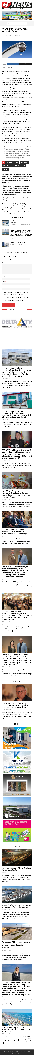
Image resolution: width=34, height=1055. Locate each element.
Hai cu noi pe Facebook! (17, 309)
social (5, 169)
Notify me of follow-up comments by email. (17, 297)
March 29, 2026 (7, 499)
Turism (17, 846)
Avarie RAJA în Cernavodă (18, 242)
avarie (17, 166)
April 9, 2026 (6, 378)
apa (16, 162)
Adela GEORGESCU (25, 224)
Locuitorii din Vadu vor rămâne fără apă (20, 221)
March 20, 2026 (7, 579)
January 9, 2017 (7, 35)
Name (4, 276)
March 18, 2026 (7, 950)
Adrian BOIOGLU (18, 35)
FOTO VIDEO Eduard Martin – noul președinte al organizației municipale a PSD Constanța (17, 532)
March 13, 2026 (7, 997)
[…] (14, 387)
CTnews (10, 186)
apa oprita (24, 162)
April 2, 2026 (6, 419)
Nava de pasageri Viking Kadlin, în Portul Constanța (17, 869)
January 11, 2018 (7, 239)
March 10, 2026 (7, 1034)
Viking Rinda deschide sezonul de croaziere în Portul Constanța (16, 906)
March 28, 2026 (7, 909)
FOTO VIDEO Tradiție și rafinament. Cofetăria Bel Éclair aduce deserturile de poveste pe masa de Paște (16, 494)
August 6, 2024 (15, 224)
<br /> (17, 338)
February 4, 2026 (7, 709)
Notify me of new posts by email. (13, 300)
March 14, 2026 (7, 667)
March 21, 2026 (7, 536)
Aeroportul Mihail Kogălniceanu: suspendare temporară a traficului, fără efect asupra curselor (16, 945)
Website (4, 287)
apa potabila (7, 166)
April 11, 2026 (6, 872)
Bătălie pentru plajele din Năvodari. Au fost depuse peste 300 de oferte (16, 1029)
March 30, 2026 (7, 460)
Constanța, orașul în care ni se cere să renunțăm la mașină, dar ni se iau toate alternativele (16, 705)
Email (3, 282)
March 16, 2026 (7, 622)
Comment (5, 263)
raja (23, 166)
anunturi (9, 162)
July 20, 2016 (15, 244)
